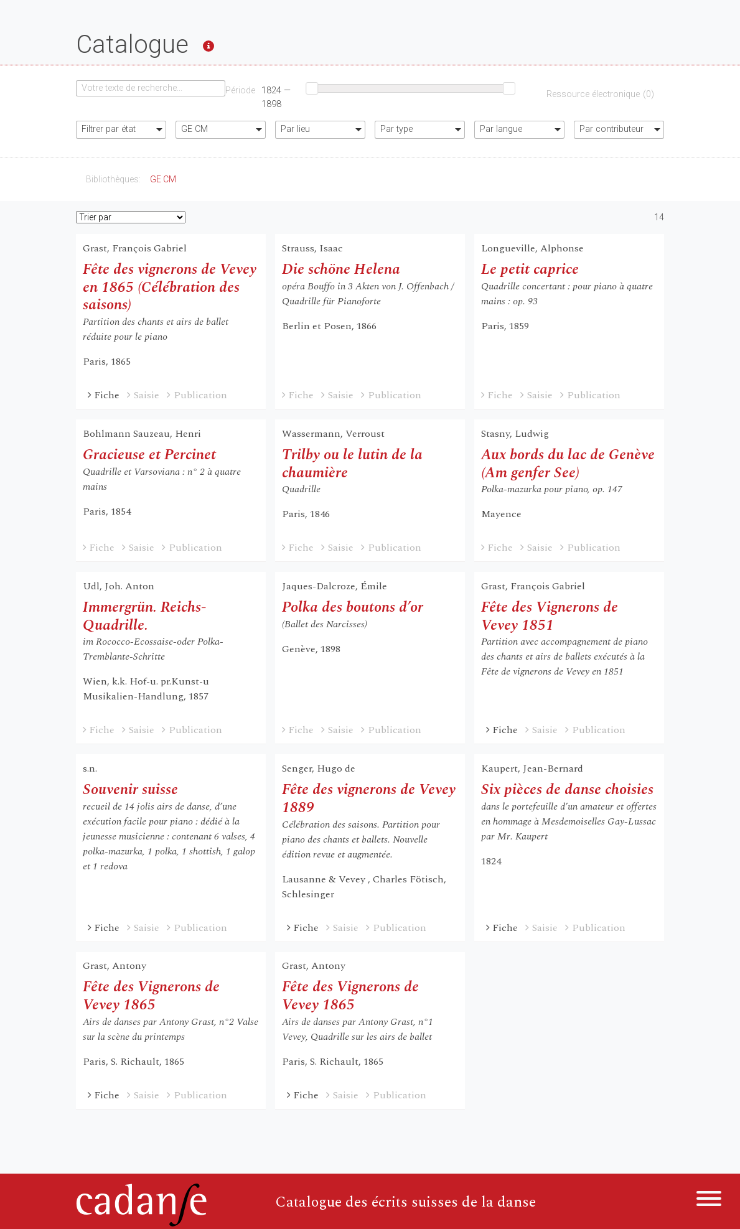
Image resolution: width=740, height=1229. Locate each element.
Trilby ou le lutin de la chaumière (352, 464)
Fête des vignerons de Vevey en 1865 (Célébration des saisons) (169, 287)
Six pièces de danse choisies (567, 789)
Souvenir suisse (130, 789)
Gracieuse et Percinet (149, 455)
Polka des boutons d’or (352, 607)
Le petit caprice (530, 269)
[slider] (312, 88)
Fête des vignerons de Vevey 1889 (369, 798)
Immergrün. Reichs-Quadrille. (144, 616)
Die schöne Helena (341, 269)
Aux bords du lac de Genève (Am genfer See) (568, 464)
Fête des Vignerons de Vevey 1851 (549, 616)
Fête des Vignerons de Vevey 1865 (151, 996)
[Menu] (709, 1201)
